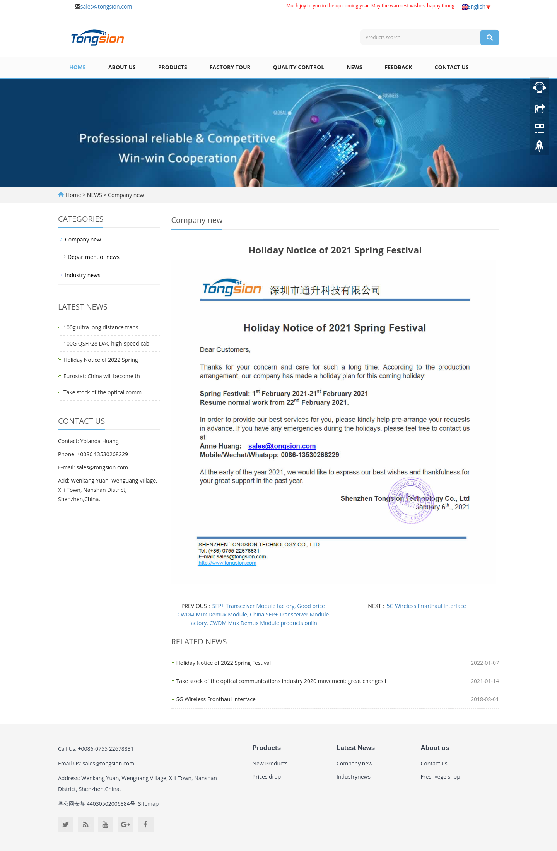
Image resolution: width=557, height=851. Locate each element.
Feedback (398, 67)
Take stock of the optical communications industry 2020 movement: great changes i (281, 681)
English (476, 6)
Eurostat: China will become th (101, 376)
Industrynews (354, 776)
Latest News (356, 748)
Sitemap (148, 803)
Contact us (452, 67)
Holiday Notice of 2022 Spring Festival (223, 662)
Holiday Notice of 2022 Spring (100, 359)
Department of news (94, 256)
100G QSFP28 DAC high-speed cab (106, 343)
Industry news (83, 275)
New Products (270, 763)
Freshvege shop (440, 776)
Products (172, 67)
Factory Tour (230, 67)
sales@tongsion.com (106, 6)
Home (77, 67)
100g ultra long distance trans (100, 327)
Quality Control (298, 67)
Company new (125, 195)
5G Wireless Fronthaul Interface (426, 606)
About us (122, 67)
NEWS (354, 67)
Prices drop (267, 776)
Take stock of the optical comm (102, 392)
